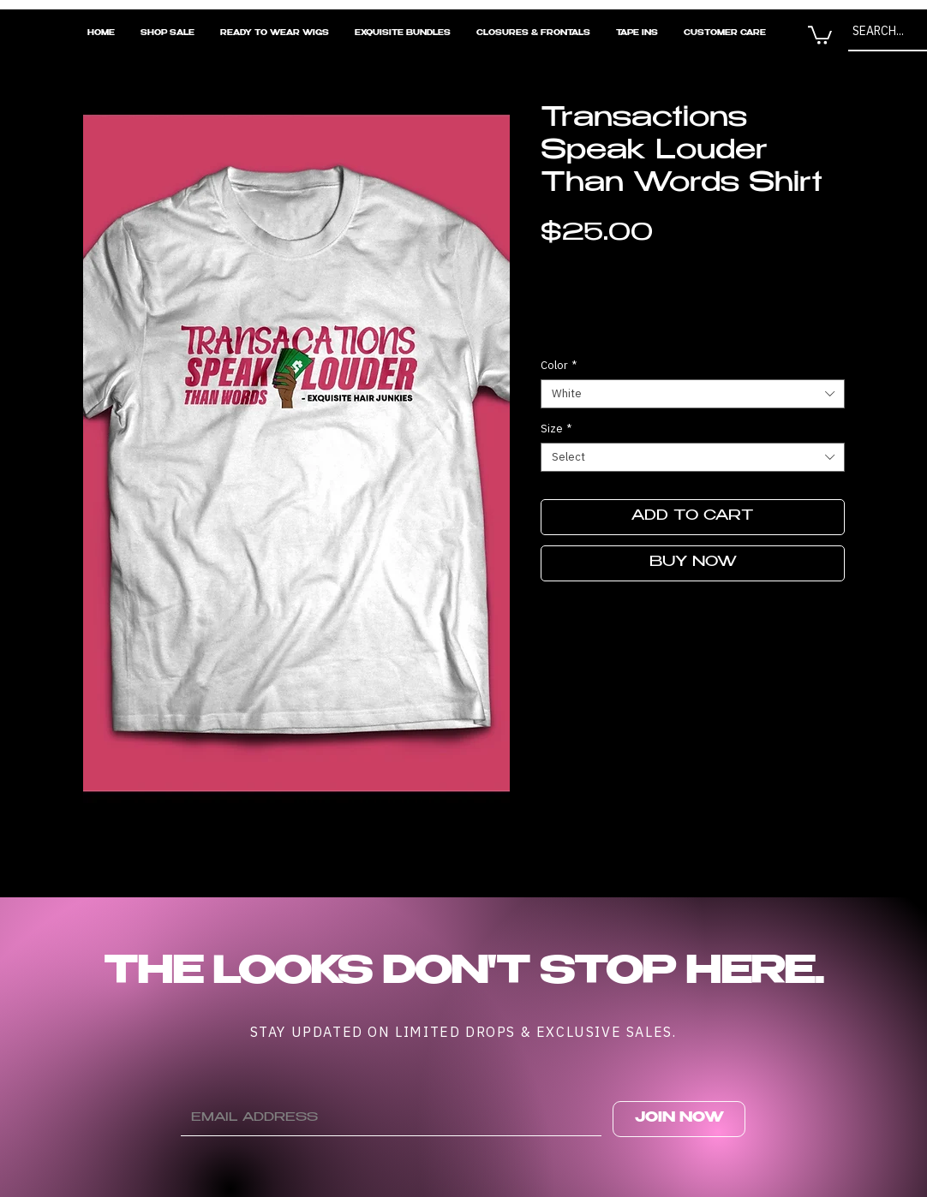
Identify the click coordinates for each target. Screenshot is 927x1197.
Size (556, 429)
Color (559, 365)
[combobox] (693, 393)
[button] (820, 34)
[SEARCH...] (884, 31)
